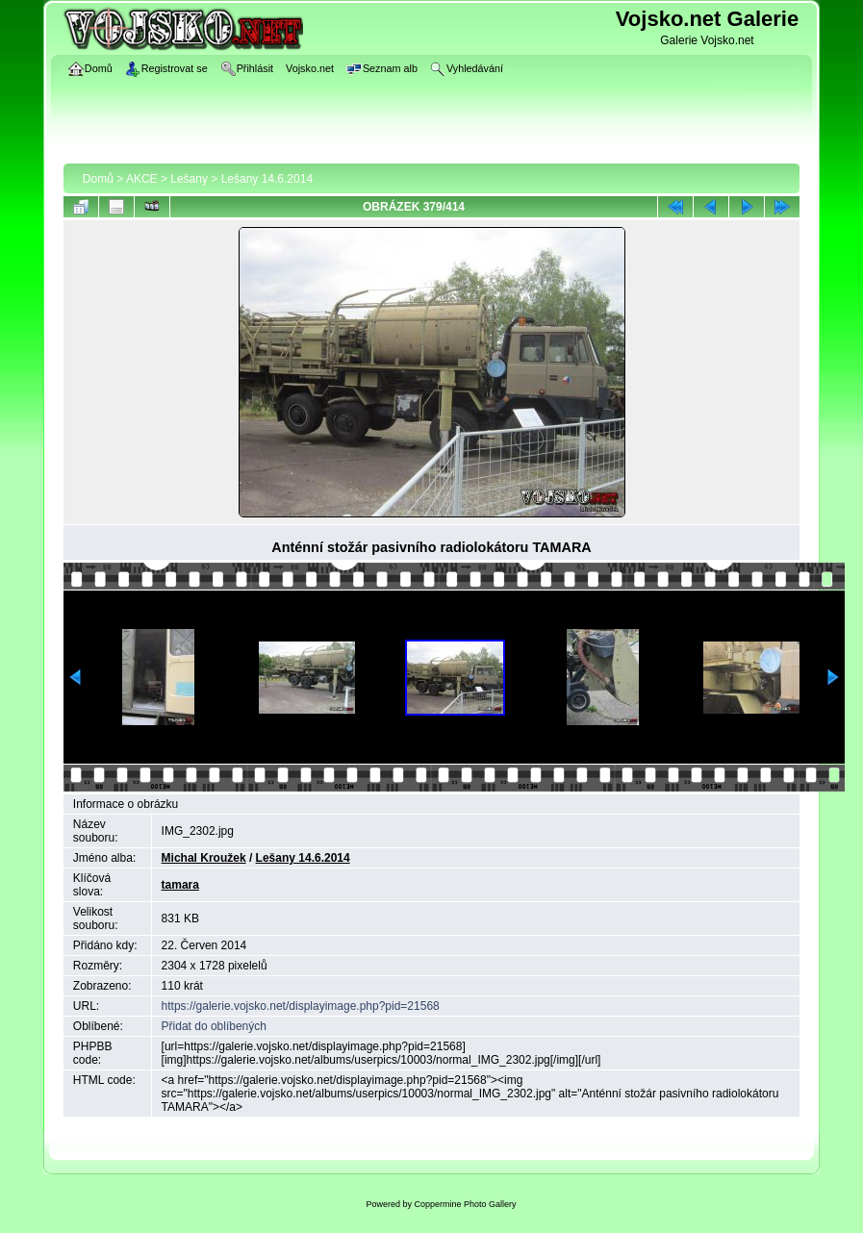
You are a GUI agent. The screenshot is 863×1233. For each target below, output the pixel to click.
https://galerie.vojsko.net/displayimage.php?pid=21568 (301, 1006)
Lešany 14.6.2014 (267, 179)
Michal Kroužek (204, 858)
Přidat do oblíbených (214, 1026)
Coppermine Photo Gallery (465, 1204)
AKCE (142, 179)
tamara (180, 885)
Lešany (189, 179)
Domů (98, 179)
